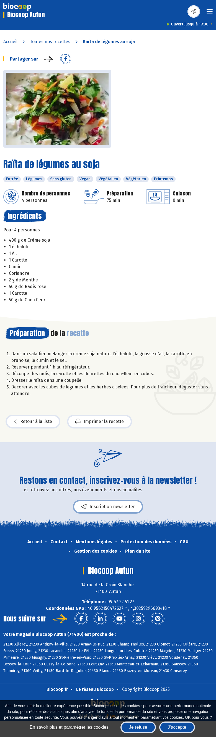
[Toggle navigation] (210, 13)
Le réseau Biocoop (95, 689)
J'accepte (177, 727)
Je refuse (138, 727)
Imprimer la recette (99, 421)
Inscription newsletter (108, 506)
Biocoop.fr (57, 689)
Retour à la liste (33, 421)
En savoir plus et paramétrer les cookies (69, 727)
